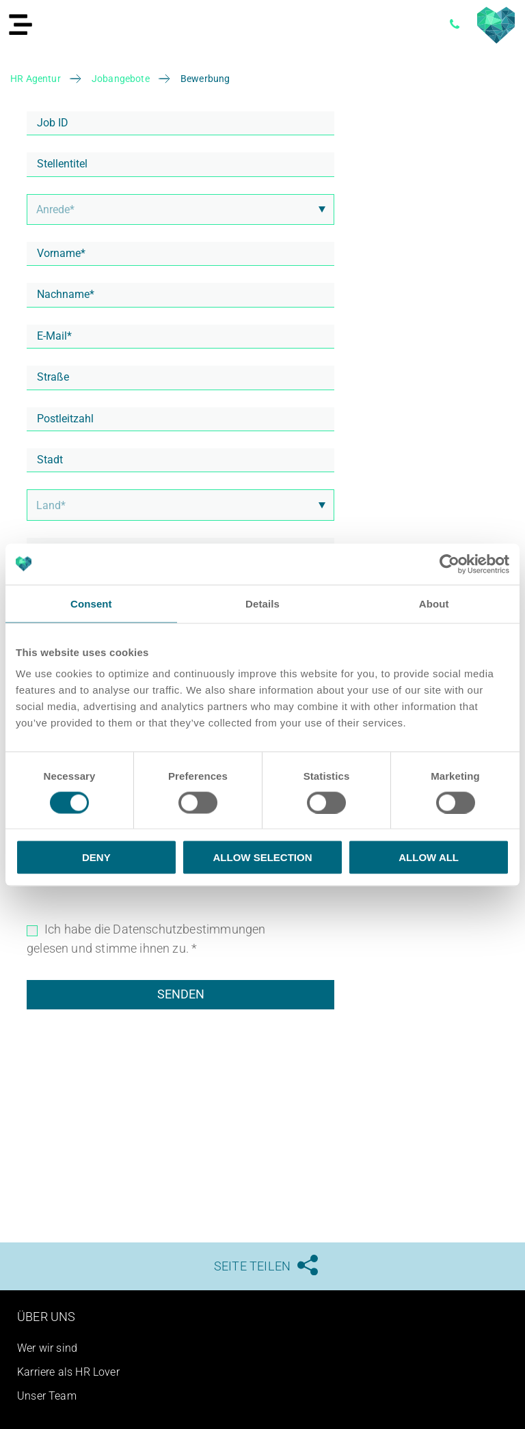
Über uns (46, 1316)
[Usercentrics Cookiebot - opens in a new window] (449, 564)
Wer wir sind (47, 1348)
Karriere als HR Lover (68, 1371)
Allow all (429, 857)
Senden (180, 994)
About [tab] (434, 603)
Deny (96, 857)
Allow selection (262, 857)
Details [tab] (262, 603)
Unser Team (47, 1395)
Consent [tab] (91, 603)
